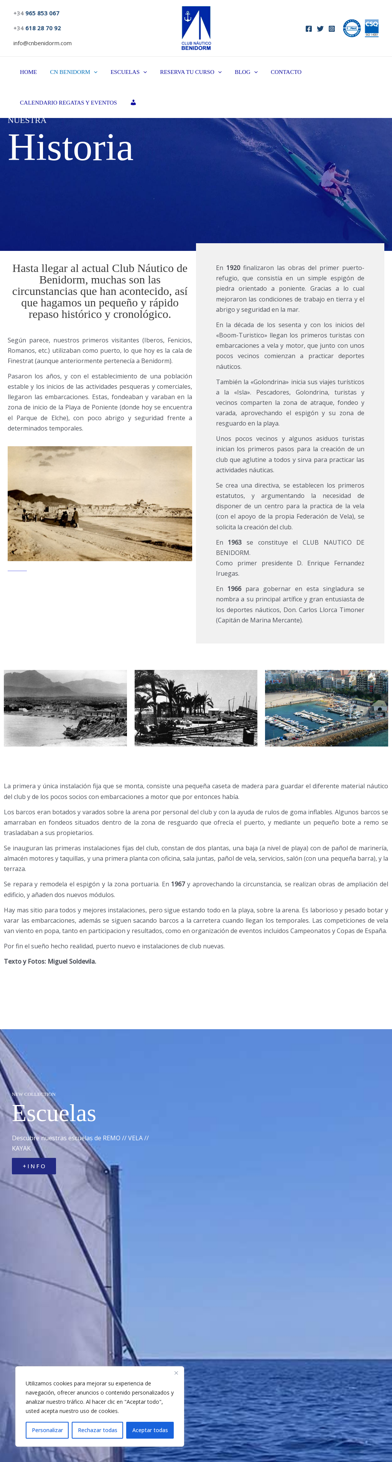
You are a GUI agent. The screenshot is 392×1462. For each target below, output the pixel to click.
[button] (91, 72)
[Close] (176, 1372)
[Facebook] (308, 28)
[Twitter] (320, 28)
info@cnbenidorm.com (42, 43)
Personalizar (47, 1430)
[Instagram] (331, 28)
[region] (99, 1406)
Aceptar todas (150, 1430)
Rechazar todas (97, 1430)
